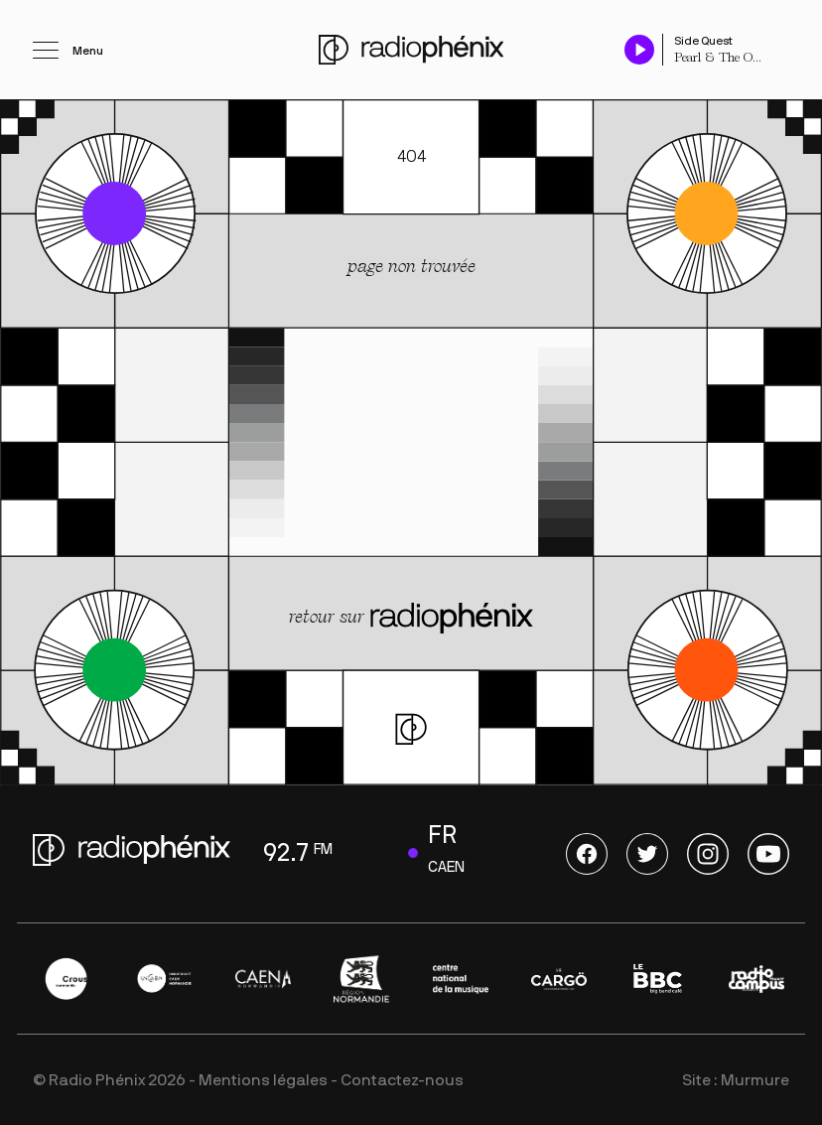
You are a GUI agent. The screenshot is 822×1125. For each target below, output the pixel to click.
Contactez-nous (402, 1080)
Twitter (647, 854)
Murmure (755, 1080)
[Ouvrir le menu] (68, 50)
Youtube (768, 854)
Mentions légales (263, 1080)
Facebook (587, 854)
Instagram (708, 854)
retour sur (411, 619)
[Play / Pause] (639, 49)
